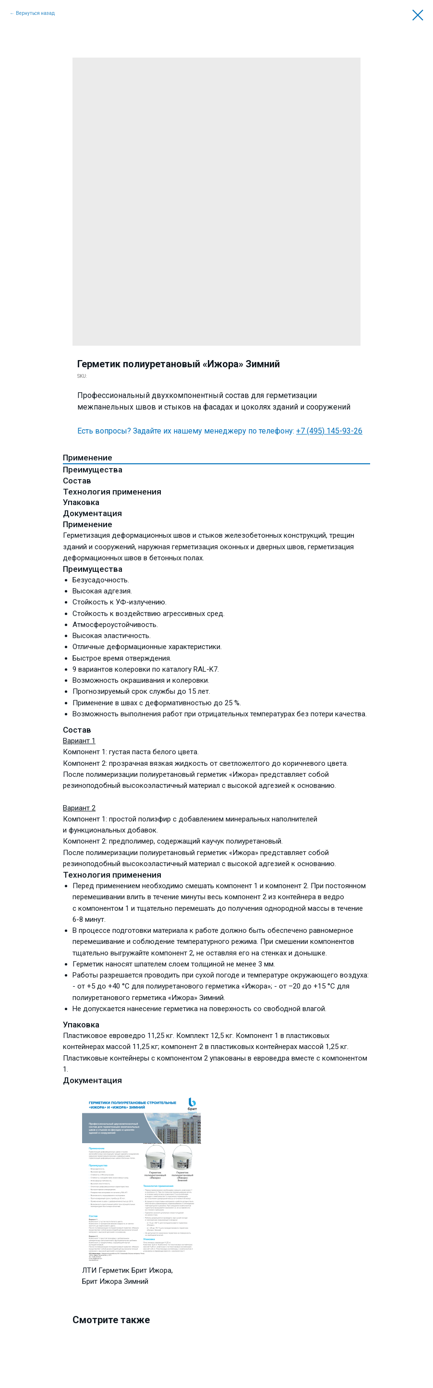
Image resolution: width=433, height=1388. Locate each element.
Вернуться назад (35, 13)
